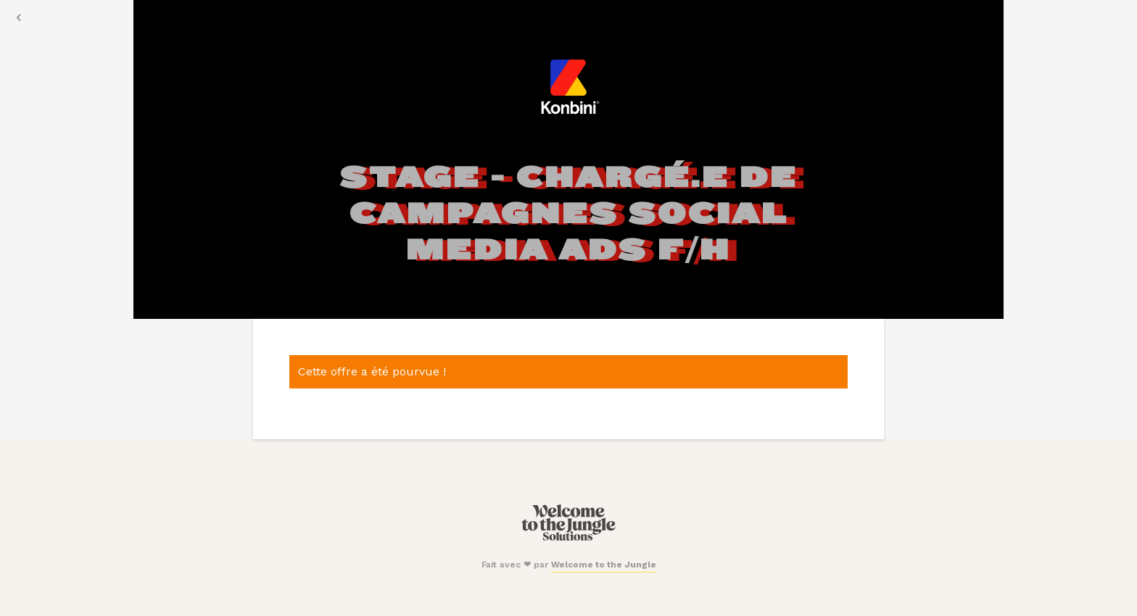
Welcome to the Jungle (603, 564)
